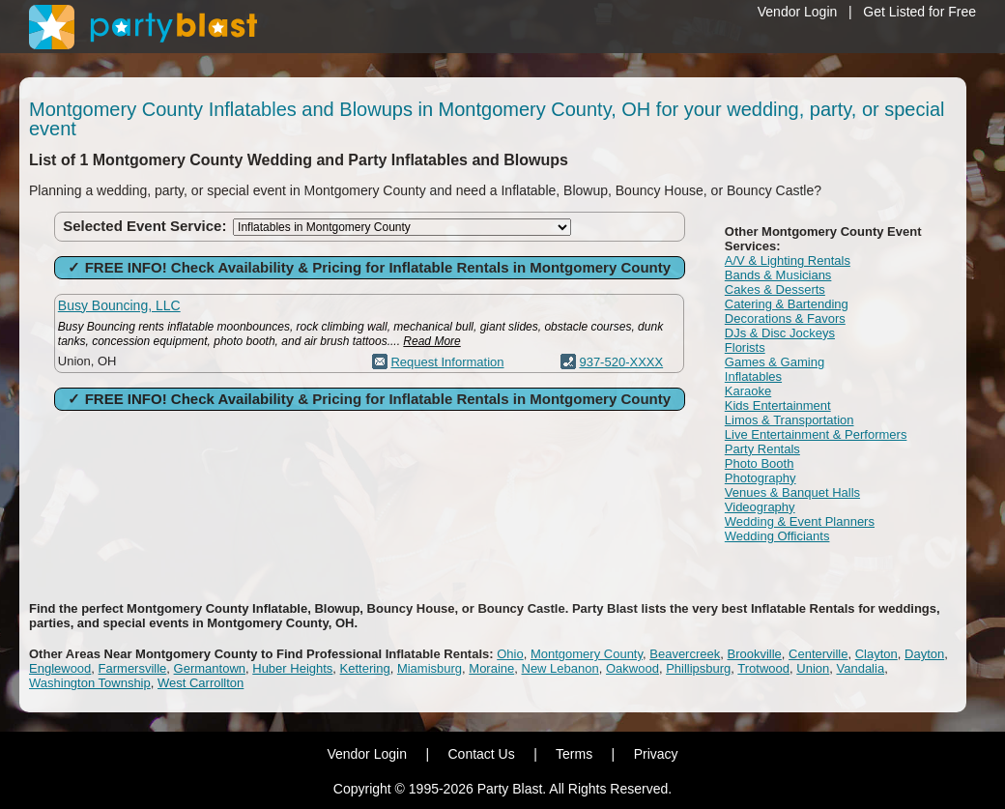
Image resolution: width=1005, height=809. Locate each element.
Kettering (365, 668)
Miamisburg (429, 668)
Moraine (491, 668)
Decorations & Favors (785, 318)
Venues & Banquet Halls (792, 492)
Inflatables (753, 376)
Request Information (446, 362)
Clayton (876, 654)
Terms (574, 754)
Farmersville (133, 668)
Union (812, 668)
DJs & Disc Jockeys (780, 333)
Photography (760, 478)
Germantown (209, 668)
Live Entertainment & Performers (816, 434)
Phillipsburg (698, 668)
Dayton (924, 654)
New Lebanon (560, 668)
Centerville (818, 654)
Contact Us (480, 754)
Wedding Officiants (777, 536)
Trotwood (763, 668)
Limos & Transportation (789, 420)
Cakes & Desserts (775, 289)
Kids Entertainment (778, 405)
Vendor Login (798, 11)
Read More (431, 341)
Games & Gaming (774, 362)
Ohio (510, 654)
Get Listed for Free (919, 11)
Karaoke (748, 391)
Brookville (754, 654)
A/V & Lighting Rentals (787, 260)
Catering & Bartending (786, 304)
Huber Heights (292, 668)
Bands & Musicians (778, 275)
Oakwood (632, 668)
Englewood (60, 668)
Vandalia (860, 668)
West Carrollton (201, 683)
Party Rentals (762, 449)
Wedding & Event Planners (800, 521)
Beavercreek (684, 654)
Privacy (656, 754)
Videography (760, 507)
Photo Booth (759, 463)
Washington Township (90, 683)
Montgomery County (587, 654)
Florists (745, 347)
